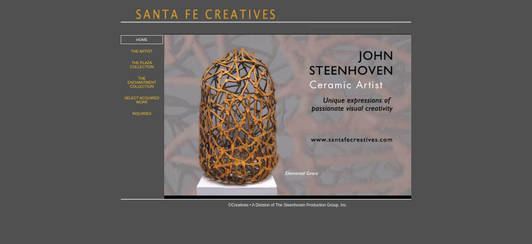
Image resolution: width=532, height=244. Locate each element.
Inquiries (141, 113)
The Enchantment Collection (142, 82)
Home (142, 40)
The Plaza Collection (142, 65)
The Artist (141, 51)
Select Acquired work (141, 100)
